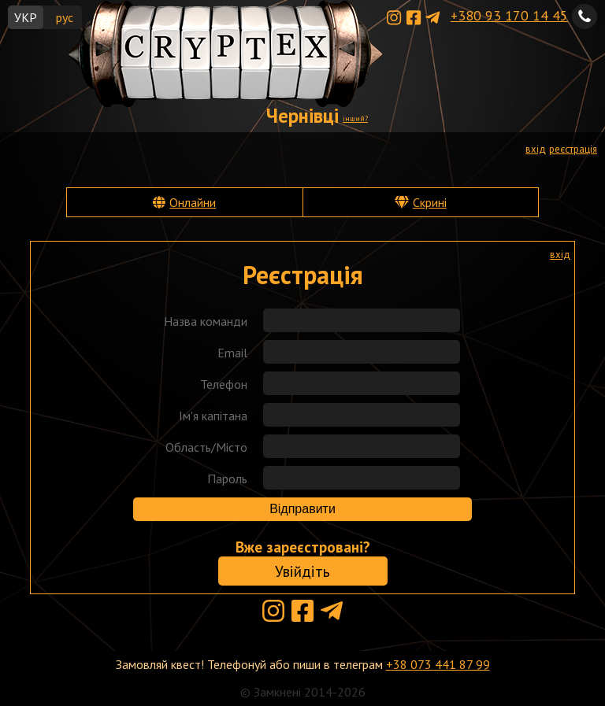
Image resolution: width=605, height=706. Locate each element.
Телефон (223, 384)
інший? (355, 118)
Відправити (302, 509)
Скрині (430, 202)
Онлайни (192, 202)
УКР (25, 17)
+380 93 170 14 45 (509, 15)
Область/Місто (206, 447)
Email (232, 352)
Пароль (227, 478)
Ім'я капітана (213, 415)
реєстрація (573, 149)
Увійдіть (302, 571)
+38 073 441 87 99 (438, 664)
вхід (535, 149)
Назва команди (205, 321)
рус (64, 17)
